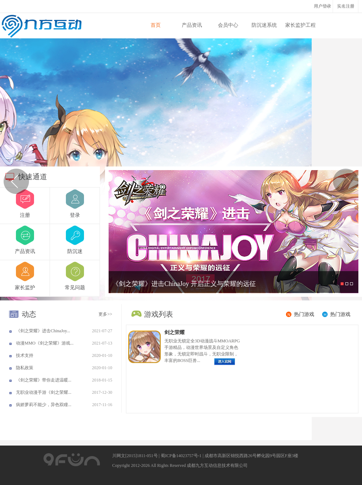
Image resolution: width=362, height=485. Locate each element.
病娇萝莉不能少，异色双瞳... (43, 404)
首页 (156, 25)
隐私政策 (24, 367)
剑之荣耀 (174, 332)
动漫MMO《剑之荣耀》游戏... (44, 343)
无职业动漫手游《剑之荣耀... (43, 392)
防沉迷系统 (264, 25)
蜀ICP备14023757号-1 (181, 455)
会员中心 (228, 25)
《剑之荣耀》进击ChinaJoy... (43, 330)
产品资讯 (192, 25)
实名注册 (345, 6)
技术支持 (24, 355)
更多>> (105, 314)
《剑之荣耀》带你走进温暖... (43, 380)
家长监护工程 (300, 25)
